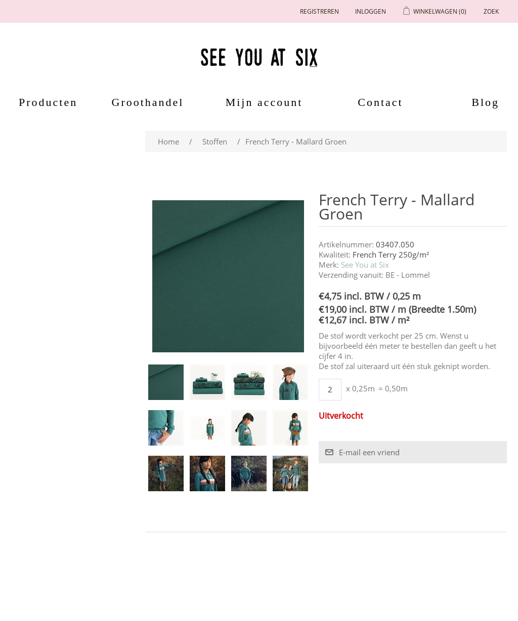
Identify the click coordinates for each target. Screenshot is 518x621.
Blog (485, 102)
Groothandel (148, 102)
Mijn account (264, 102)
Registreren (319, 11)
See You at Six (365, 265)
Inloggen (370, 11)
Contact (380, 102)
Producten (44, 102)
